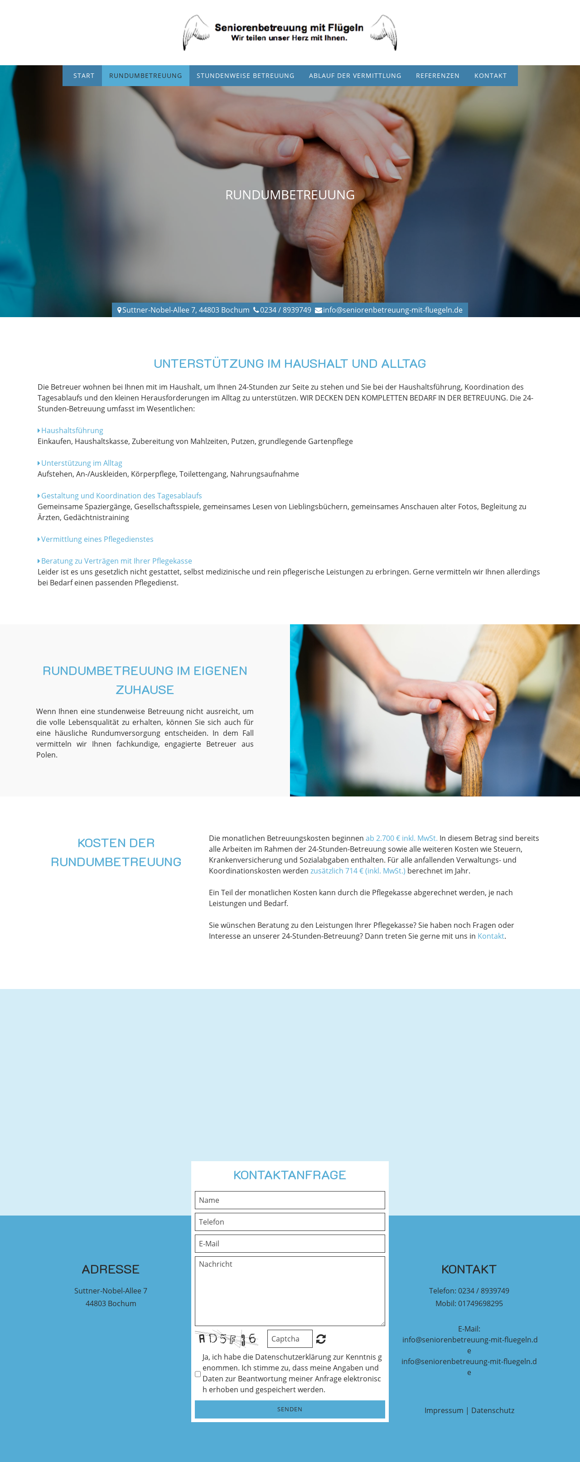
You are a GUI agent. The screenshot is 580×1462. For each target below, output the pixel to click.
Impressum (444, 1410)
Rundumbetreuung (145, 75)
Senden (290, 1409)
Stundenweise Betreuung (246, 75)
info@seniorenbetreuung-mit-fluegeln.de (393, 310)
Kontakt (490, 75)
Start (84, 75)
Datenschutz (492, 1410)
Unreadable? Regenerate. (321, 1338)
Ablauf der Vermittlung (355, 75)
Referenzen (438, 75)
